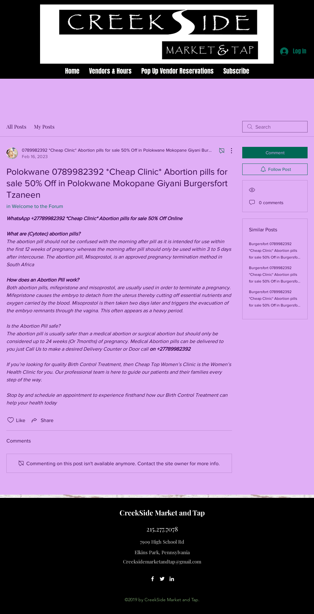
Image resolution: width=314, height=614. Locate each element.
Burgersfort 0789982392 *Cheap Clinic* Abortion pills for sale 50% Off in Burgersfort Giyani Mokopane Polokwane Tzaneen (274, 257)
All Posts (16, 126)
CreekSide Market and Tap (162, 512)
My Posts (44, 126)
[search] (275, 126)
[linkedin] (172, 579)
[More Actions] (228, 151)
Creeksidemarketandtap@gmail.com (162, 561)
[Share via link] (42, 420)
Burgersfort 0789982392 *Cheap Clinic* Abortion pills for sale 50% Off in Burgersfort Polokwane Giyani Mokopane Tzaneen (274, 305)
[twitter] (162, 579)
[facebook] (152, 579)
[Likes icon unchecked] (10, 420)
